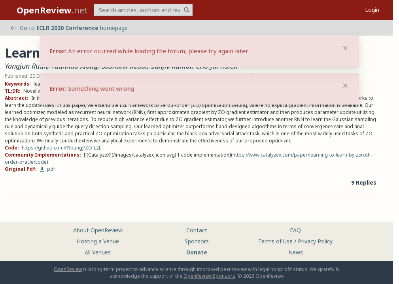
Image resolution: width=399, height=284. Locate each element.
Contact (196, 230)
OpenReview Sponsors (209, 276)
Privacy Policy (315, 241)
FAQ (295, 230)
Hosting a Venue (98, 241)
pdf (47, 169)
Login (372, 9)
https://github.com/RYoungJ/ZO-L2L (61, 147)
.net (52, 10)
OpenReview (68, 269)
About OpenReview (98, 230)
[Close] (345, 85)
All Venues (98, 252)
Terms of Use (275, 241)
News (295, 252)
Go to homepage (69, 28)
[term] (143, 10)
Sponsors (197, 241)
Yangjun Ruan (26, 66)
